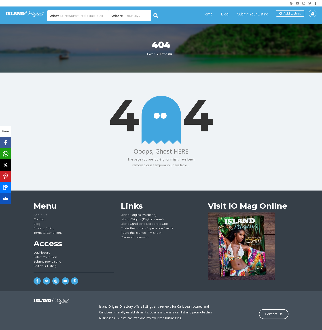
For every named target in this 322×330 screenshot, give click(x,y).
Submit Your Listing (252, 14)
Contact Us (273, 314)
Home (207, 14)
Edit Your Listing (45, 266)
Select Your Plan (45, 257)
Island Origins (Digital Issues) (142, 219)
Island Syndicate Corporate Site (144, 224)
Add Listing (290, 13)
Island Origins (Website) (139, 215)
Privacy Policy (44, 228)
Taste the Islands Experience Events (147, 228)
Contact (40, 219)
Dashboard (42, 253)
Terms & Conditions (48, 233)
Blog (225, 14)
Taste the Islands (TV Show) (141, 233)
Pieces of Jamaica (134, 237)
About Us (40, 215)
